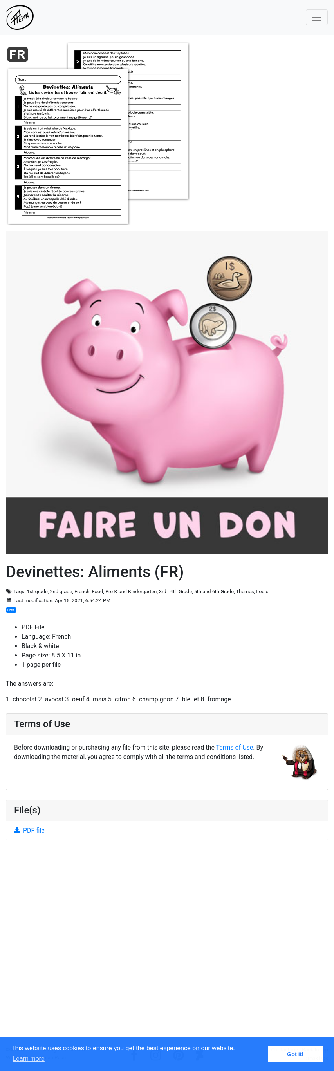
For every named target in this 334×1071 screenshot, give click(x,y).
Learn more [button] (29, 1058)
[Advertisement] (167, 946)
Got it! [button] (295, 1054)
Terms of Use (234, 747)
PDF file (29, 830)
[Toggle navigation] (317, 17)
